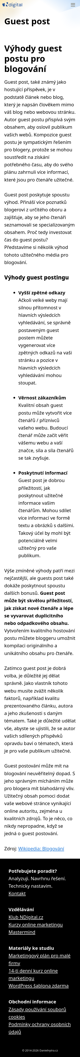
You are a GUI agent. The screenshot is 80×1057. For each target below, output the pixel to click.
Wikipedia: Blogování (41, 848)
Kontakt (17, 893)
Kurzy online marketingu (36, 924)
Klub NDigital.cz (26, 917)
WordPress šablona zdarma (39, 985)
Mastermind (22, 932)
